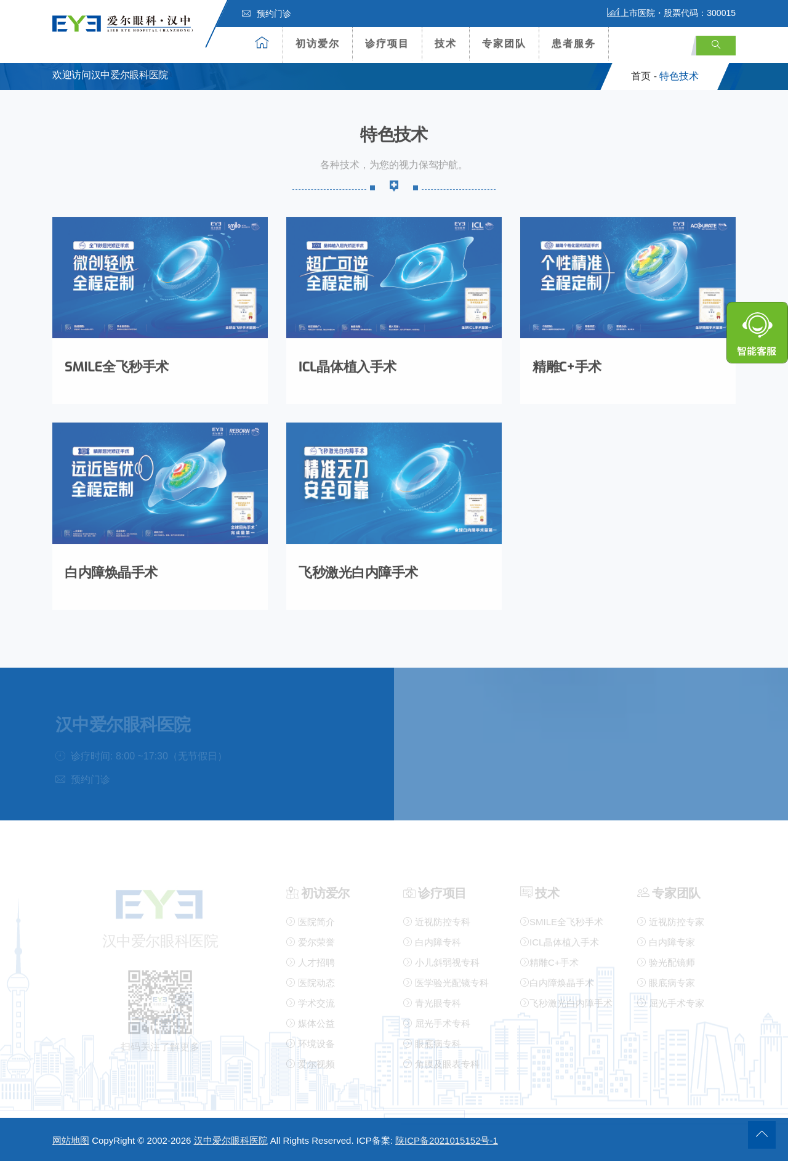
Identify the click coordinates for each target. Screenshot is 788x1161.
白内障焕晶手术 (111, 569)
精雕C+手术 (567, 364)
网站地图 (70, 1140)
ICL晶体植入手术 (347, 364)
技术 (446, 43)
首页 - (644, 76)
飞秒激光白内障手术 (358, 569)
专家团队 (504, 43)
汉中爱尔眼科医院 (231, 1140)
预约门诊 (266, 13)
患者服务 (574, 43)
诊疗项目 (387, 43)
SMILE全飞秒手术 (117, 364)
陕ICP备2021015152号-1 (446, 1140)
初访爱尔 (318, 43)
